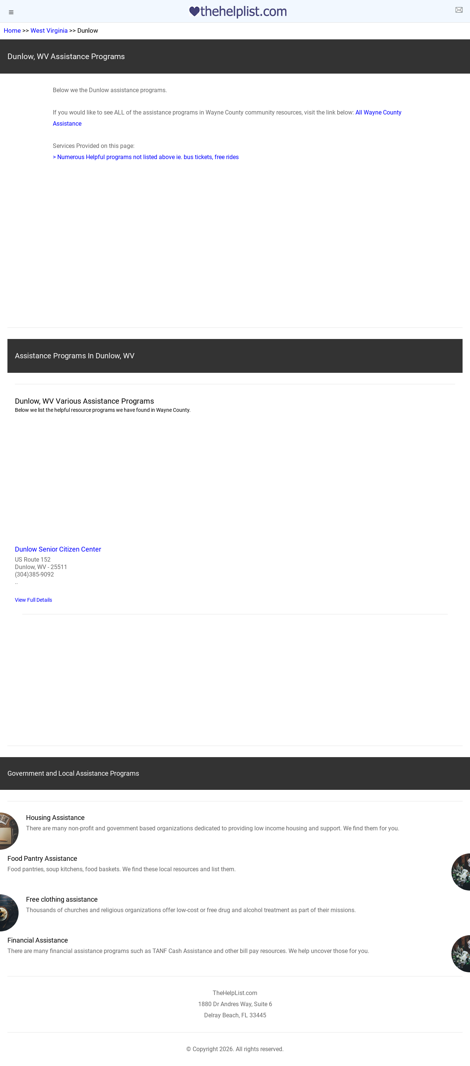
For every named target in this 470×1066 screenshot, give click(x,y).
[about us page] (459, 11)
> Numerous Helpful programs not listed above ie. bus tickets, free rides (146, 157)
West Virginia (49, 30)
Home (12, 30)
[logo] (235, 12)
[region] (235, 255)
